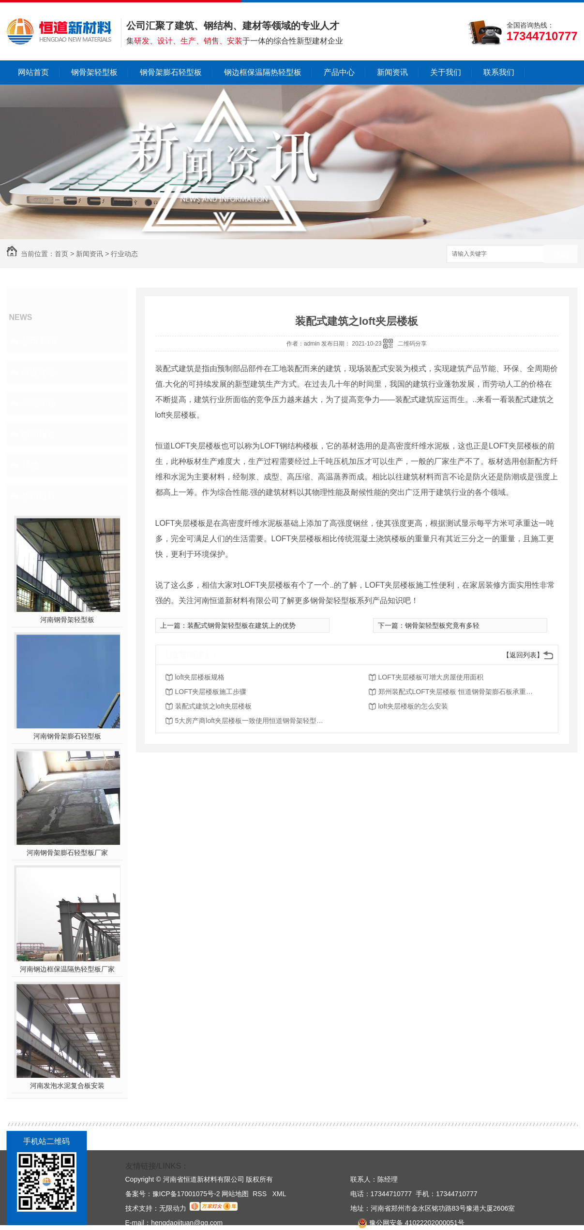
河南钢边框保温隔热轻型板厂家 (67, 969)
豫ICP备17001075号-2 (186, 1194)
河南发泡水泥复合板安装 (67, 1085)
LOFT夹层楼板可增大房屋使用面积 (431, 677)
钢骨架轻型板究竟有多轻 (442, 625)
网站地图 (235, 1194)
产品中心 (339, 72)
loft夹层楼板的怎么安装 (413, 706)
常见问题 (38, 403)
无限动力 (172, 1208)
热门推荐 (38, 496)
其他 (30, 465)
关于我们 (445, 72)
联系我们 (498, 72)
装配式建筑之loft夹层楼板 (213, 706)
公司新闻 (38, 341)
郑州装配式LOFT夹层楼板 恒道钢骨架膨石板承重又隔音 (455, 691)
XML (279, 1194)
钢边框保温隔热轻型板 (262, 72)
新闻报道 (38, 434)
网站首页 (33, 72)
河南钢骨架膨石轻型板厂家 (67, 852)
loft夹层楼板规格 (200, 677)
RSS (261, 1194)
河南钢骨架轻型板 (67, 619)
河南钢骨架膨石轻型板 (67, 736)
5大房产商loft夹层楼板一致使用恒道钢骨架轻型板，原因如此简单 (252, 720)
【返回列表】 (523, 655)
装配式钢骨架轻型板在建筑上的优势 (241, 625)
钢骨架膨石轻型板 (171, 72)
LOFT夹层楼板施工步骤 (211, 691)
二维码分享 (412, 343)
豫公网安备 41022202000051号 (407, 1223)
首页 (61, 254)
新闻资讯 (392, 72)
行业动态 (124, 254)
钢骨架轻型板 (94, 72)
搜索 (561, 254)
